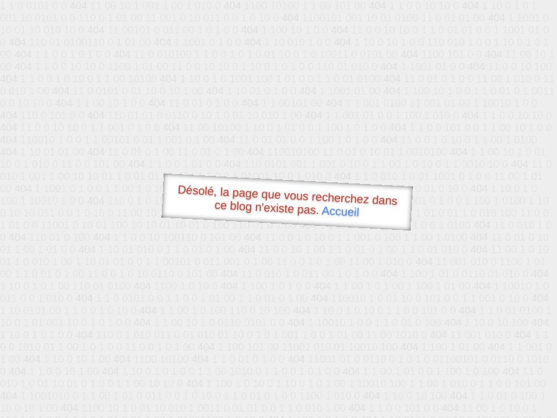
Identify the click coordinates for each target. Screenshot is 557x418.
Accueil (340, 211)
